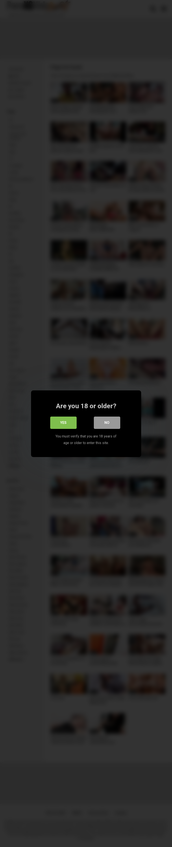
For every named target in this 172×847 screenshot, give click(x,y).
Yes (63, 422)
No (106, 422)
